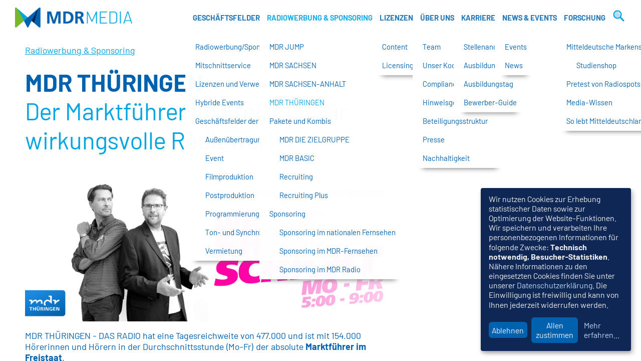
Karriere (478, 17)
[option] (205, 249)
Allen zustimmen (554, 329)
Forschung (584, 17)
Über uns (437, 17)
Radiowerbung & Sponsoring (320, 17)
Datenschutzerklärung (554, 285)
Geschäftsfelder (226, 17)
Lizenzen (396, 17)
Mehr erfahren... (601, 329)
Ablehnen (508, 330)
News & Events (529, 17)
